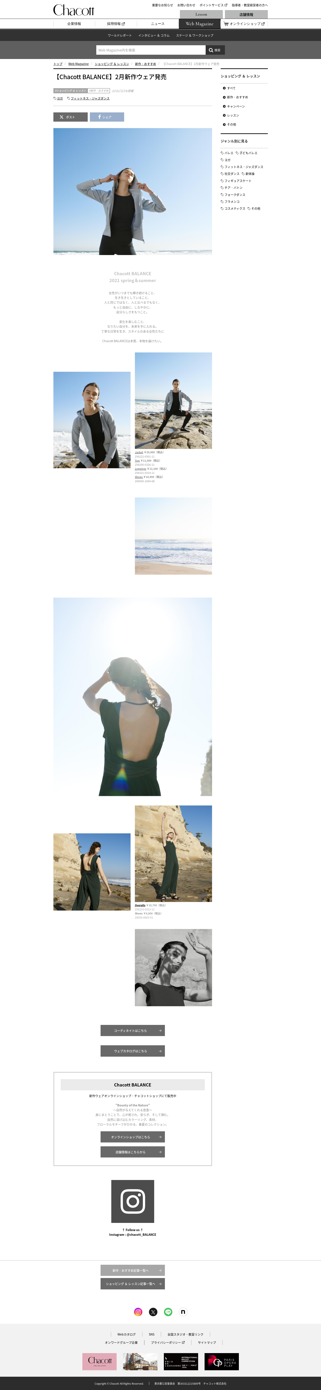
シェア (107, 117)
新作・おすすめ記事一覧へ (131, 1270)
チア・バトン (234, 187)
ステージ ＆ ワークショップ (194, 35)
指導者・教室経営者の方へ (250, 5)
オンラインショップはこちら (130, 1137)
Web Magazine (78, 64)
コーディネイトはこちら (130, 1030)
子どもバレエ (249, 153)
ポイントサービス (212, 5)
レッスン (233, 115)
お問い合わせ (186, 5)
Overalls (140, 905)
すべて (231, 88)
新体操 (250, 173)
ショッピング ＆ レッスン (112, 64)
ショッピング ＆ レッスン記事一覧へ (130, 1283)
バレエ (229, 153)
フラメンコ (232, 201)
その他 (231, 124)
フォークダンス (235, 194)
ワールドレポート (120, 35)
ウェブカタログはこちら (130, 1051)
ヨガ (60, 98)
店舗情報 (246, 14)
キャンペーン (236, 106)
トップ (57, 64)
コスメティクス (235, 208)
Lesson (201, 14)
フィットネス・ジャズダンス (90, 98)
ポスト (70, 117)
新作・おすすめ (145, 64)
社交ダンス (232, 173)
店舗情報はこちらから (131, 1152)
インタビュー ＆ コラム (154, 35)
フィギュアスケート (238, 180)
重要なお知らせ (162, 5)
